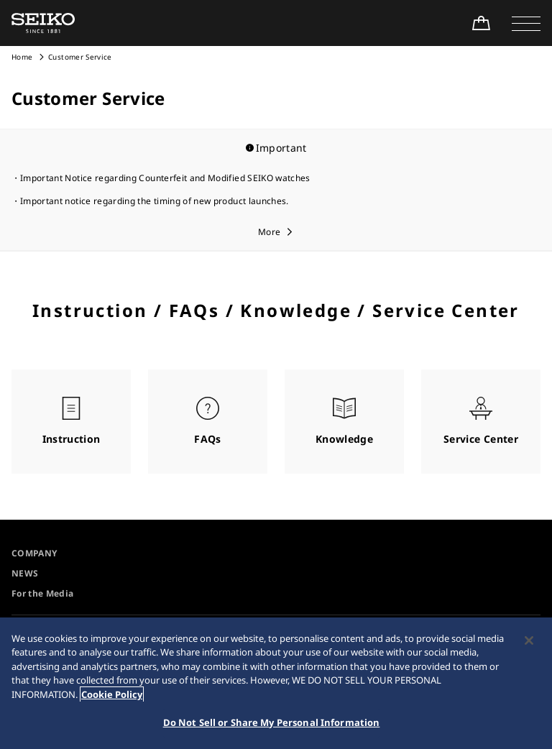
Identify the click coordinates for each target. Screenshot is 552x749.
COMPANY (34, 553)
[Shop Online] (480, 23)
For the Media (43, 593)
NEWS (25, 573)
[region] (276, 683)
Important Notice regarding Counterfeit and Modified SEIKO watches (165, 178)
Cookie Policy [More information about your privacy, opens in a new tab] (111, 694)
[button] (526, 23)
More (269, 232)
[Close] (529, 640)
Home (22, 57)
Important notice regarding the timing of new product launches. (154, 201)
